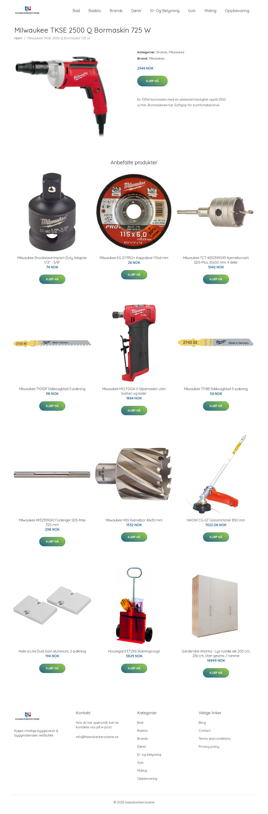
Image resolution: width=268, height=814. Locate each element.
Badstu (95, 12)
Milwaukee (176, 56)
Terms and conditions (215, 743)
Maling (210, 12)
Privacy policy (209, 751)
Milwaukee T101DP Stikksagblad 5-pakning (52, 393)
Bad (76, 12)
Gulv (192, 12)
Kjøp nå (152, 85)
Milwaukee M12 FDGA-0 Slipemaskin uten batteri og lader (134, 395)
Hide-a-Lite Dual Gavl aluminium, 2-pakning (52, 655)
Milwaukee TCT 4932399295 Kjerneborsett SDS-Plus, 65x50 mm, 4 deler (216, 264)
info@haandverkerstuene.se (97, 741)
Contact (204, 735)
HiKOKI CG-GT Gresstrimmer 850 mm (216, 524)
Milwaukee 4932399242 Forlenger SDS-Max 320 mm (52, 526)
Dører (136, 12)
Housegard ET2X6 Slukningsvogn (134, 655)
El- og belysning (164, 12)
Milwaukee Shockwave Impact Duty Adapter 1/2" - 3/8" (52, 264)
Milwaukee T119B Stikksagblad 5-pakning (216, 393)
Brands (116, 12)
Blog (202, 727)
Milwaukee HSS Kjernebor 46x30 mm (134, 524)
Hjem (18, 42)
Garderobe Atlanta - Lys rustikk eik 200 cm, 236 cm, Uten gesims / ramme (216, 657)
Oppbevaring (237, 12)
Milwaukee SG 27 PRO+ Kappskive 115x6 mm (134, 262)
